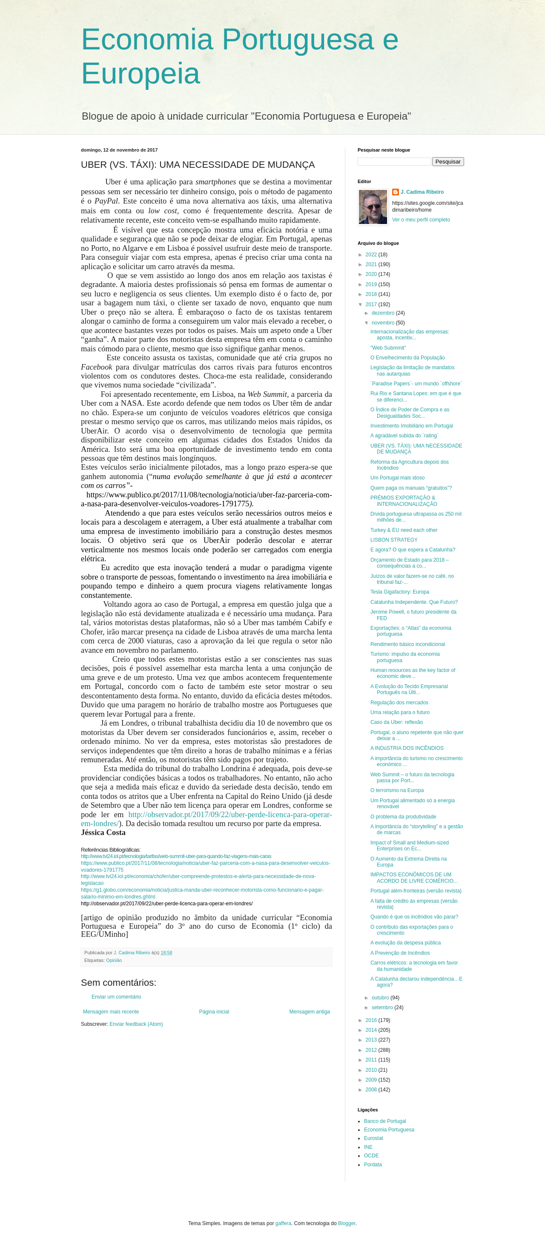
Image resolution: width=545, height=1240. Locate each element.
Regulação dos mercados (399, 703)
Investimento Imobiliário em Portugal (411, 426)
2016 (372, 1020)
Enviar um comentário (116, 997)
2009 (372, 1080)
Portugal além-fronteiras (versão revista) (416, 891)
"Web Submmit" (388, 348)
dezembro (384, 313)
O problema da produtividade (403, 817)
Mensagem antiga (310, 1012)
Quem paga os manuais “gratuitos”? (411, 488)
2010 (372, 1070)
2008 (372, 1090)
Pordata (373, 1165)
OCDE (371, 1156)
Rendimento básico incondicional (407, 644)
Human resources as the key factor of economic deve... (412, 673)
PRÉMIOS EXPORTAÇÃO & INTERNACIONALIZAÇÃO (403, 501)
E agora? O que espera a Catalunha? (412, 550)
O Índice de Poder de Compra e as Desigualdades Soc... (409, 413)
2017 (372, 304)
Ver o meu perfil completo (421, 220)
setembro (383, 1007)
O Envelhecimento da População (407, 358)
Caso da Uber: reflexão (396, 722)
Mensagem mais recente (111, 1012)
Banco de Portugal (385, 1121)
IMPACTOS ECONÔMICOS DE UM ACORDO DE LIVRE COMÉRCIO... (414, 878)
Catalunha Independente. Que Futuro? (414, 602)
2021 (372, 264)
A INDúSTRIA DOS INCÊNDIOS (407, 748)
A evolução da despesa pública (405, 943)
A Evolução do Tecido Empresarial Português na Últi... (409, 689)
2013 (372, 1040)
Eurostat (373, 1138)
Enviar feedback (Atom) (136, 1024)
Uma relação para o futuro (400, 712)
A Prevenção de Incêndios (400, 953)
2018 (372, 294)
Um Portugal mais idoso (397, 478)
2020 (372, 274)
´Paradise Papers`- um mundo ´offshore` (416, 384)
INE (368, 1147)
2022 (372, 255)
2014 (372, 1030)
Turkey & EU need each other (404, 530)
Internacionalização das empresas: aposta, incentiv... (409, 335)
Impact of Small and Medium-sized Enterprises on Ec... (409, 846)
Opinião (114, 960)
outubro (381, 998)
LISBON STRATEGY (394, 540)
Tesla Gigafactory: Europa (399, 592)
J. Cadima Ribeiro (422, 192)
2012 (372, 1050)
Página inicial (214, 1012)
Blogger (347, 1223)
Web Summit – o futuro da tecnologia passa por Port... (412, 778)
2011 (372, 1060)
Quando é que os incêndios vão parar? (414, 917)
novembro (384, 323)
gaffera (283, 1223)
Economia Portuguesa (389, 1130)
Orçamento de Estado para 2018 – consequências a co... (409, 563)
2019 (372, 284)
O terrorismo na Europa (397, 790)
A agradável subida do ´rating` (404, 436)
